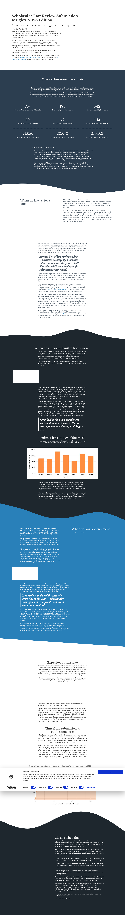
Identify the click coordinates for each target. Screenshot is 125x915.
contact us (64, 314)
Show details (91, 911)
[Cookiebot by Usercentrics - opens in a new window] (11, 911)
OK (111, 896)
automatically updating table (56, 290)
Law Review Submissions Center (30, 57)
